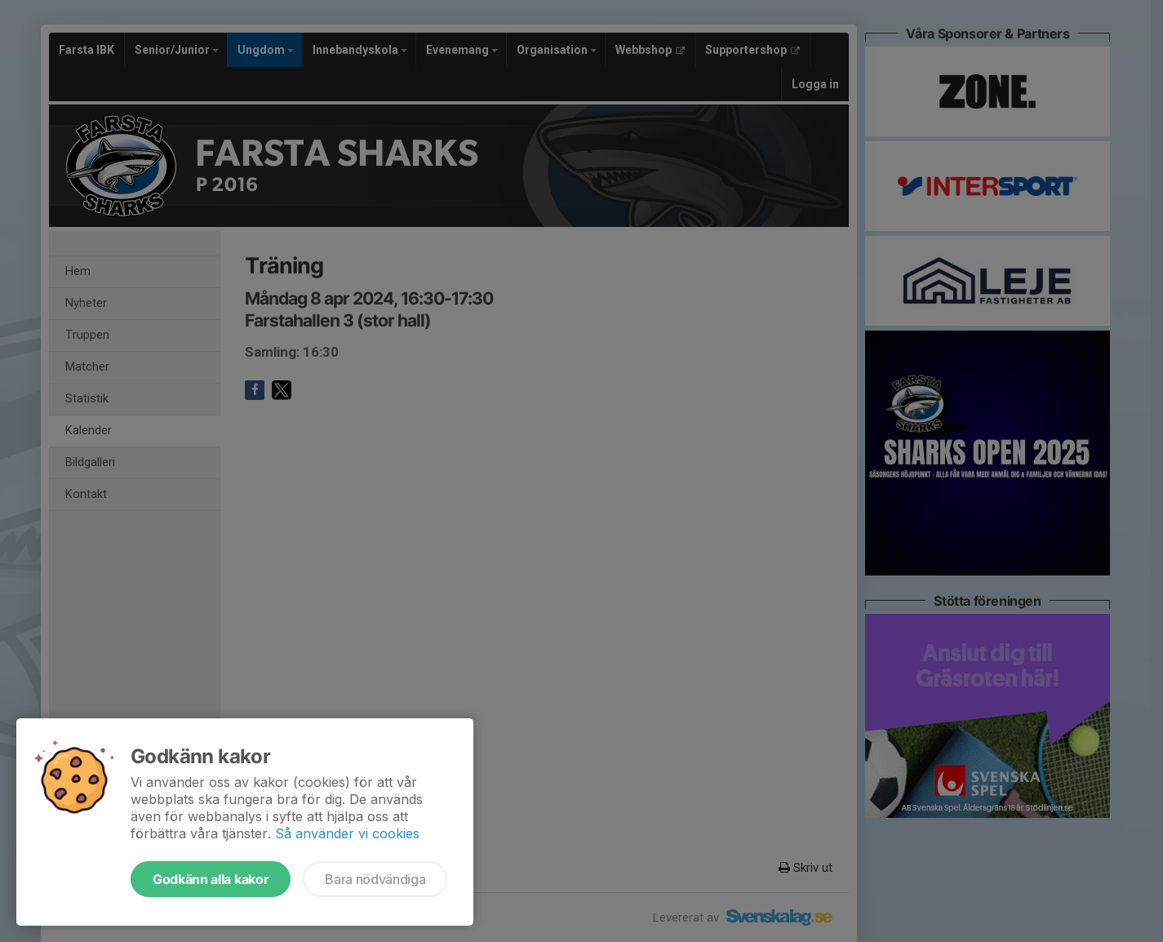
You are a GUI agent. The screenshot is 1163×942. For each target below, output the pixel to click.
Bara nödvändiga (375, 879)
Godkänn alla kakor (211, 879)
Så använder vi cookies (347, 833)
